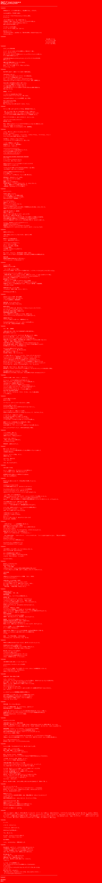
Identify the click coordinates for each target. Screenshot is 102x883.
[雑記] (2, 881)
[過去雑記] (3, 879)
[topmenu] (3, 877)
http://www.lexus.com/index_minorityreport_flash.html (16, 156)
